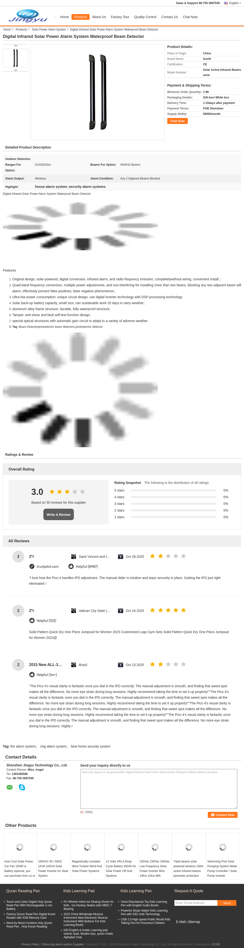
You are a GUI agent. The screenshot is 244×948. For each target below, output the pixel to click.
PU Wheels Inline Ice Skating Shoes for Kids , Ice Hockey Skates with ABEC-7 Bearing (88, 905)
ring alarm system (53, 746)
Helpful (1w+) (47, 675)
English (235, 3)
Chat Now (190, 17)
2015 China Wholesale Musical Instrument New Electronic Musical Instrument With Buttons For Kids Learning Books (85, 919)
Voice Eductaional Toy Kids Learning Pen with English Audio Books (144, 903)
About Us (99, 17)
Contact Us (169, 17)
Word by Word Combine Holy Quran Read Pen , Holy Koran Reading (29, 924)
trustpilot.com (48, 567)
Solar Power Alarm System (49, 29)
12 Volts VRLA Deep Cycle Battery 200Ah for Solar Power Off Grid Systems (121, 868)
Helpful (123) (46, 621)
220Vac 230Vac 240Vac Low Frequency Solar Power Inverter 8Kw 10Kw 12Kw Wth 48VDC (155, 871)
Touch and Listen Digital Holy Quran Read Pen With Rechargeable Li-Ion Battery (29, 905)
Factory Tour (120, 17)
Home (64, 17)
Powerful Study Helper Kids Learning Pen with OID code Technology (144, 912)
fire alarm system (23, 746)
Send (226, 903)
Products (80, 17)
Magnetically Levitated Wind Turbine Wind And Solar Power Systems (87, 866)
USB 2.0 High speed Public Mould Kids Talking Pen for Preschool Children (145, 921)
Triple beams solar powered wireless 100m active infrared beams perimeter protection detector (188, 871)
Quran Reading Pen (23, 891)
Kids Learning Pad (79, 891)
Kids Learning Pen (136, 891)
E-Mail (181, 922)
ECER (216, 944)
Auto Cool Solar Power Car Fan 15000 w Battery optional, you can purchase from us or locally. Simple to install (19, 871)
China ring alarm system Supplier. (63, 944)
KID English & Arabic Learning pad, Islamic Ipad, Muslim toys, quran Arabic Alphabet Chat (88, 933)
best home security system (91, 746)
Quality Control (145, 17)
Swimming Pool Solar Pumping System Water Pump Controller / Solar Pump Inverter (222, 868)
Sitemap (194, 922)
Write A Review (59, 515)
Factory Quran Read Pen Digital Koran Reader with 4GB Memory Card (30, 915)
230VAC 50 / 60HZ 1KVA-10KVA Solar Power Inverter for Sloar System (53, 868)
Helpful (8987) (87, 567)
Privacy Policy (30, 944)
